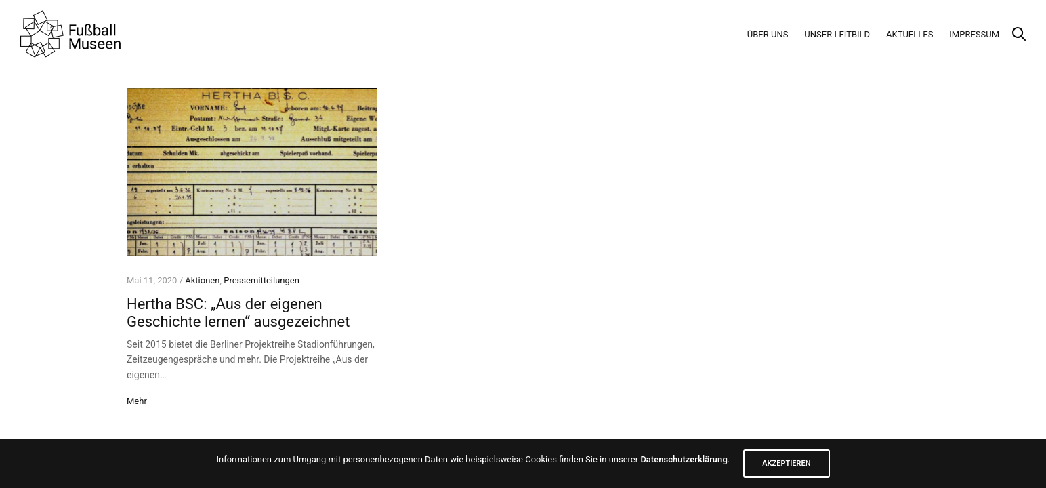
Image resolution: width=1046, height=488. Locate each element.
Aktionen (202, 280)
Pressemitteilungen (261, 280)
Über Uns (768, 34)
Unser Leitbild (837, 34)
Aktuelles (909, 34)
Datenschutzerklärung (683, 459)
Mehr (137, 401)
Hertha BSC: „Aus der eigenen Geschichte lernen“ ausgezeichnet (238, 312)
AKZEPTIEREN (786, 463)
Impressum (974, 34)
